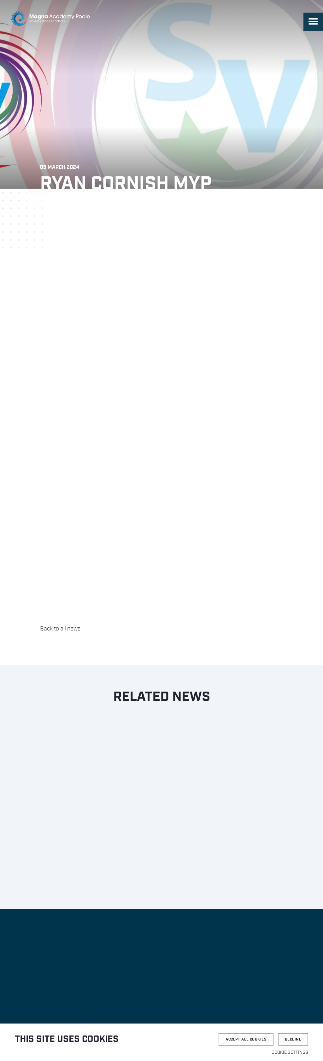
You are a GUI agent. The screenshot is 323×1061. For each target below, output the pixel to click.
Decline (293, 1039)
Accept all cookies (246, 1039)
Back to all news (60, 629)
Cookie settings (290, 1052)
